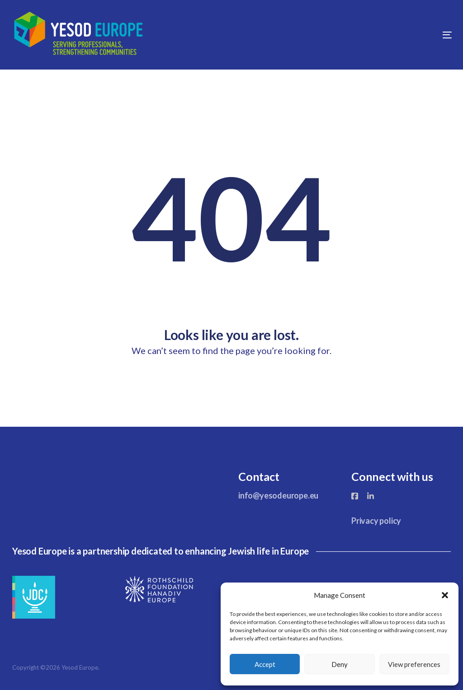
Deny (339, 664)
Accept (265, 664)
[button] (444, 595)
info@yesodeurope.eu (278, 495)
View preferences (414, 664)
